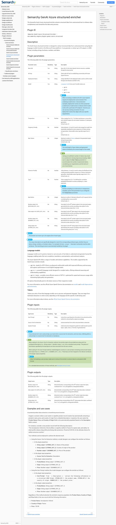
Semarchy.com (83, 2)
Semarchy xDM (5, 6)
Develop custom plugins (9, 76)
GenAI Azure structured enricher (81, 6)
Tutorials (92, 2)
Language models (105, 21)
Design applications (7, 20)
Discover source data (8, 16)
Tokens (102, 23)
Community (101, 2)
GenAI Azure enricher (12, 52)
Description (102, 17)
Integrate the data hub (8, 29)
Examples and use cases (106, 29)
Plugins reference (7, 36)
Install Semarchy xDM (8, 11)
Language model (65, 84)
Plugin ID (102, 15)
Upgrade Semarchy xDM (8, 13)
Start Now (111, 2)
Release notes (6, 9)
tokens (73, 138)
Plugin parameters (104, 19)
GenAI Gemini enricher (12, 58)
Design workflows (7, 22)
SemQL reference (6, 33)
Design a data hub (7, 18)
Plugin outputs (103, 27)
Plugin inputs (103, 25)
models (76, 284)
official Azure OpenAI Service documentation (66, 299)
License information (7, 80)
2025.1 (111, 6)
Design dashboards (7, 24)
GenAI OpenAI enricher (12, 65)
